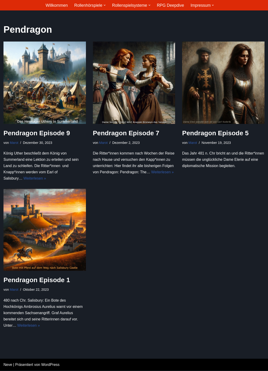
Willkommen (56, 5)
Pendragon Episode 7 (126, 133)
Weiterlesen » (34, 179)
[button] (104, 5)
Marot (14, 143)
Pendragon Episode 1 (36, 280)
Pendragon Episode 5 (215, 133)
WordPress (50, 365)
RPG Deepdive (170, 5)
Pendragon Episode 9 (36, 133)
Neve (7, 365)
